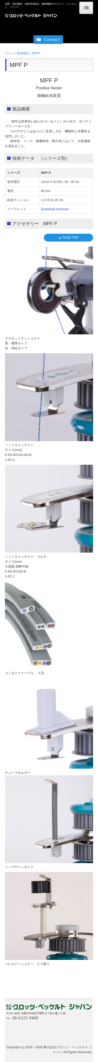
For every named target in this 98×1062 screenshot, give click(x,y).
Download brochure (55, 209)
